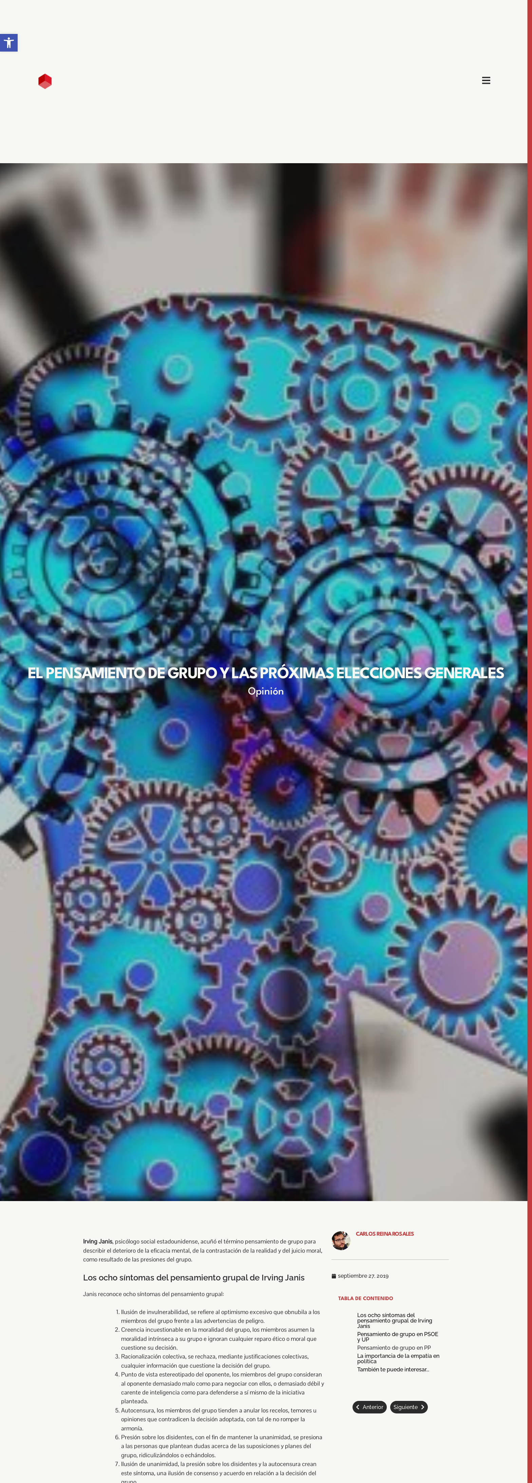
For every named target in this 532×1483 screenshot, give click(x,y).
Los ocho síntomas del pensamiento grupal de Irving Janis (394, 1321)
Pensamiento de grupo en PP (394, 1348)
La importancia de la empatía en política (398, 1358)
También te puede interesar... (393, 1369)
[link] (9, 43)
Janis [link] (90, 1294)
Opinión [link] (266, 692)
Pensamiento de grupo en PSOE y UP (397, 1337)
